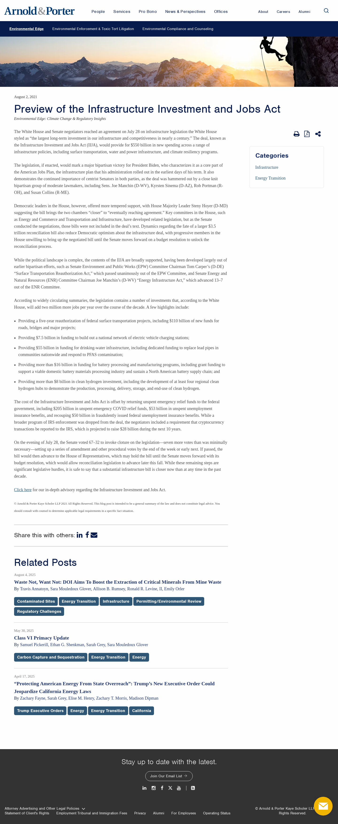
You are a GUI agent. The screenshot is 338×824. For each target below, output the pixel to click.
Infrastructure (266, 167)
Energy (139, 657)
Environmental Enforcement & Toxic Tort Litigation (93, 29)
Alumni (158, 813)
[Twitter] (170, 788)
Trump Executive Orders (40, 710)
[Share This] (318, 134)
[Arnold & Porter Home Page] (39, 10)
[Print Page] (296, 134)
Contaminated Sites (36, 601)
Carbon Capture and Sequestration (50, 657)
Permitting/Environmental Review (168, 601)
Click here (22, 489)
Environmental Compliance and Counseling (177, 29)
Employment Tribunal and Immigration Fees (91, 813)
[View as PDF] (307, 133)
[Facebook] (87, 535)
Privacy (140, 813)
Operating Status (216, 813)
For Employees (183, 813)
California (141, 710)
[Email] (94, 535)
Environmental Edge (26, 29)
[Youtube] (179, 788)
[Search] (326, 10)
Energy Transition (270, 178)
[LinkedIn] (80, 535)
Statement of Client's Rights (27, 813)
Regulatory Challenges (39, 611)
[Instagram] (154, 788)
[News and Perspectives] (191, 788)
